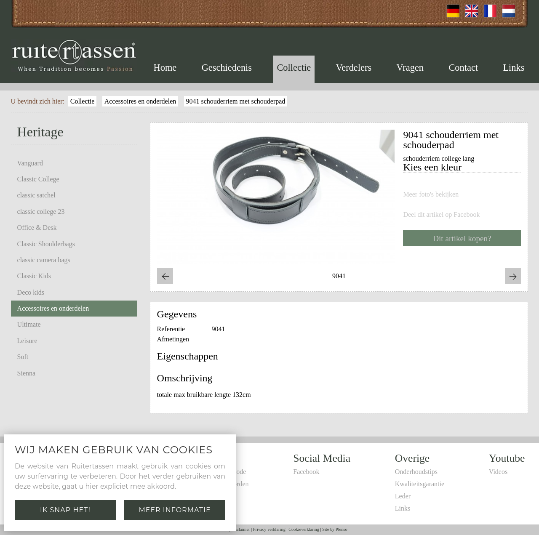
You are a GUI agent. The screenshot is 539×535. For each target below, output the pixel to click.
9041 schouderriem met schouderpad (235, 101)
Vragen (410, 67)
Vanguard (30, 163)
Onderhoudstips (416, 471)
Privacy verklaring (269, 529)
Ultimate (29, 324)
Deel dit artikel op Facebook (441, 214)
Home (165, 67)
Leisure (27, 340)
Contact (463, 67)
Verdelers (354, 67)
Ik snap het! (65, 510)
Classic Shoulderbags (46, 244)
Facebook (306, 471)
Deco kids (30, 292)
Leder (403, 496)
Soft (23, 356)
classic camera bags (43, 260)
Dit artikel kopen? (462, 238)
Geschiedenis (227, 67)
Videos (498, 471)
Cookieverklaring (303, 529)
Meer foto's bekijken (431, 194)
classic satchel (36, 195)
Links (513, 67)
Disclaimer (240, 529)
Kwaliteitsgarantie (419, 483)
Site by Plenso (334, 529)
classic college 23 (41, 211)
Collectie (294, 67)
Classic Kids (34, 275)
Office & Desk (37, 227)
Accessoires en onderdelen (140, 101)
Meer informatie (175, 510)
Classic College (38, 179)
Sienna (26, 373)
